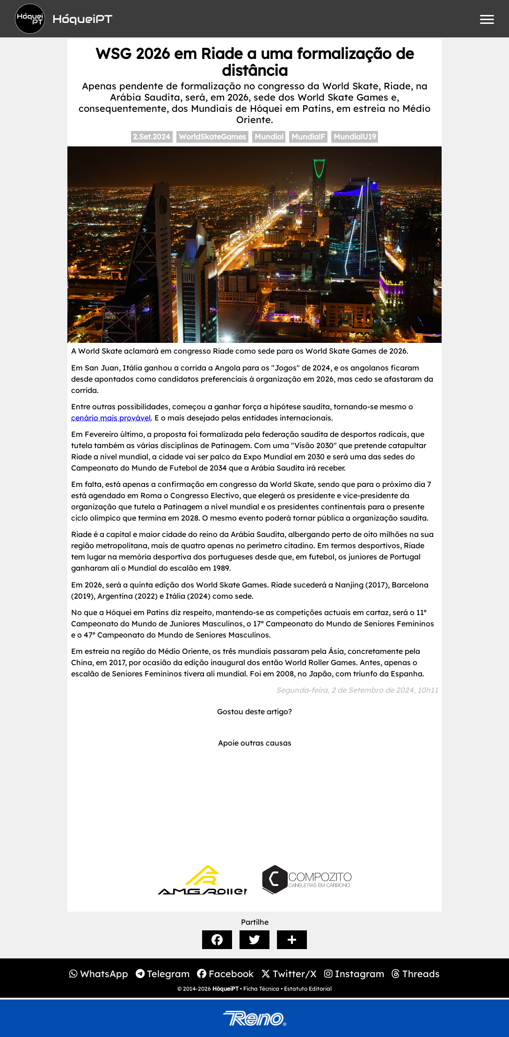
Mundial (269, 136)
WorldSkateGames (212, 136)
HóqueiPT (225, 988)
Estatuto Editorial (308, 988)
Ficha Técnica (261, 988)
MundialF (308, 136)
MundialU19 (355, 136)
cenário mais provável (111, 417)
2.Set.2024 (151, 136)
